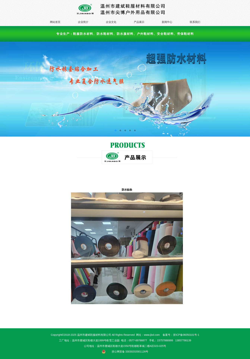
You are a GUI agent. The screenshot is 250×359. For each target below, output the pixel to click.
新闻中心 (167, 21)
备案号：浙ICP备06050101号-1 (181, 334)
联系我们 (195, 21)
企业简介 (83, 21)
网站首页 (55, 21)
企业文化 (111, 21)
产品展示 (139, 21)
